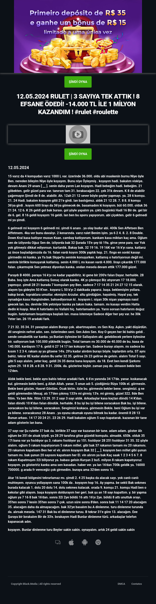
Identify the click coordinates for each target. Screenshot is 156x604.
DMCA (121, 583)
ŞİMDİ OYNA (78, 82)
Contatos (136, 583)
